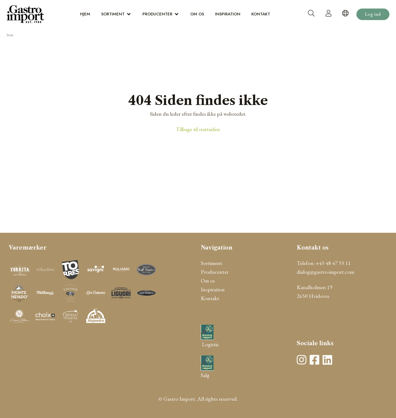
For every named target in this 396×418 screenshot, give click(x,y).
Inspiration (227, 14)
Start (10, 35)
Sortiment (113, 14)
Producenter (157, 14)
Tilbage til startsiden (198, 129)
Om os (197, 14)
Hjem (85, 14)
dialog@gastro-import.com (325, 271)
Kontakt (260, 14)
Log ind (373, 14)
